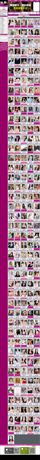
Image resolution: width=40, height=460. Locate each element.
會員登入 (4, 7)
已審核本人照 (2, 31)
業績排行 (2, 17)
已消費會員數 (2, 19)
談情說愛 (2, 32)
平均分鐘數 (2, 20)
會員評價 (2, 21)
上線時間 (2, 22)
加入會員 (4, 8)
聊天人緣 (2, 23)
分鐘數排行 (2, 18)
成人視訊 (2, 33)
